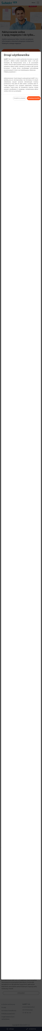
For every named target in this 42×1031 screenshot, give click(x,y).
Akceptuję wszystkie (34, 98)
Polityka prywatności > (10, 72)
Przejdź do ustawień (19, 98)
